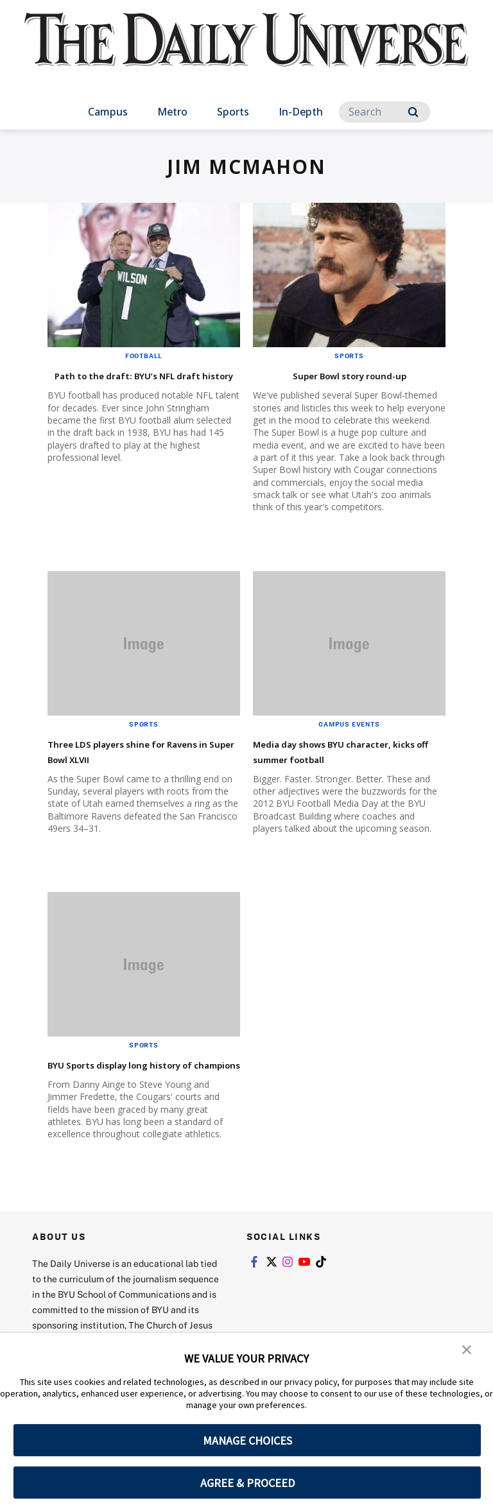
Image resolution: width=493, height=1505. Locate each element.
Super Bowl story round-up (349, 374)
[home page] (246, 51)
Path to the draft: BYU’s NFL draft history (137, 382)
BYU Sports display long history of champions (124, 1087)
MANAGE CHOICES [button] (247, 1440)
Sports (233, 112)
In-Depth (301, 112)
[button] (467, 1351)
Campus (108, 112)
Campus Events (348, 724)
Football (143, 355)
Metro (172, 112)
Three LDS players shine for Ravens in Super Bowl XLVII (135, 750)
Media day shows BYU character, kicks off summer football (342, 758)
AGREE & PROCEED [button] (247, 1482)
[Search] (384, 112)
